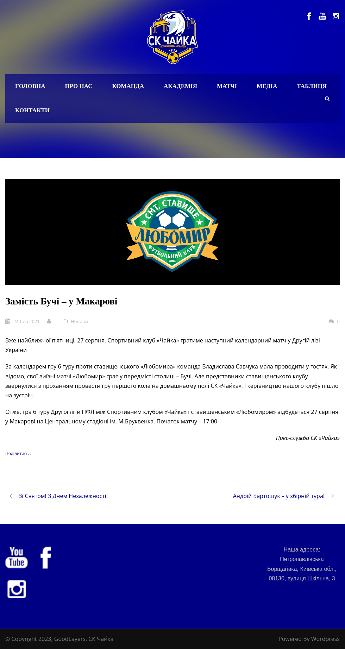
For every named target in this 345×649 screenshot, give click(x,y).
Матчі (227, 86)
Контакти (32, 110)
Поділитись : (18, 453)
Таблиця (312, 86)
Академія (180, 86)
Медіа (267, 86)
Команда (128, 86)
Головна (30, 86)
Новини (79, 321)
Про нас (79, 86)
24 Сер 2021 (26, 321)
